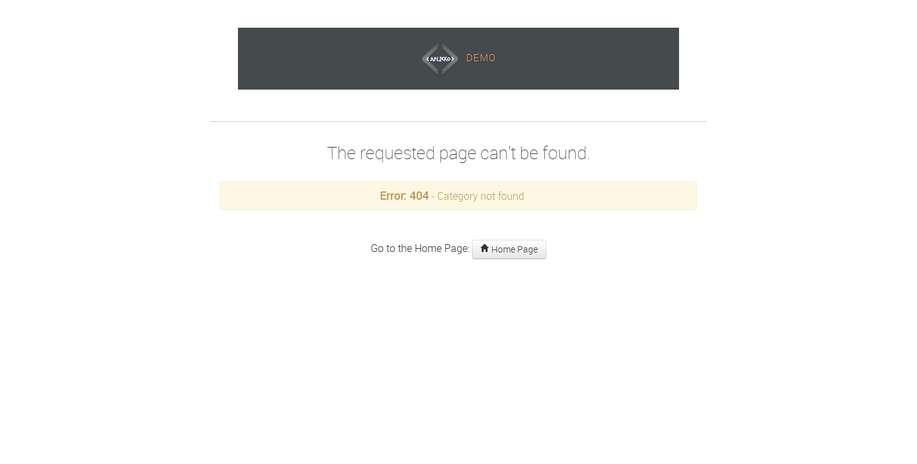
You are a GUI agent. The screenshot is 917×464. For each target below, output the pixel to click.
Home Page (509, 249)
